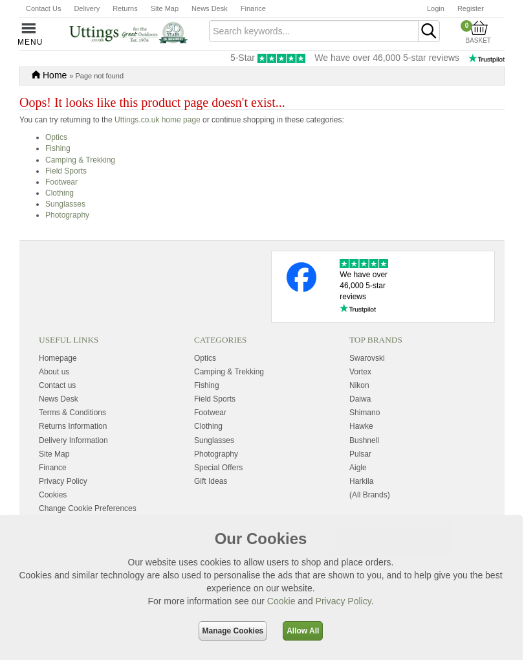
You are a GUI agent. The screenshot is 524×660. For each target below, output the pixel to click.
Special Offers (218, 467)
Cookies (53, 494)
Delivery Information (73, 440)
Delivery (87, 8)
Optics (56, 137)
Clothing (59, 193)
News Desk (209, 8)
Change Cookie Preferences (87, 508)
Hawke (361, 426)
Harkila (361, 481)
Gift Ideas (210, 481)
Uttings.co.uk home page (158, 119)
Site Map (165, 8)
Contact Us (43, 8)
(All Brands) (369, 494)
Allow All (303, 630)
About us (54, 371)
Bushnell (364, 440)
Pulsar (360, 454)
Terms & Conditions (72, 412)
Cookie (281, 601)
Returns (125, 8)
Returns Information (73, 426)
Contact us (57, 385)
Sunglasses (65, 204)
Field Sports (66, 171)
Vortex (360, 371)
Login (435, 8)
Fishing (58, 148)
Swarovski (367, 358)
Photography (67, 215)
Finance (253, 8)
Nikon (359, 385)
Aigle (358, 467)
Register (470, 8)
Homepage (58, 358)
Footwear (61, 182)
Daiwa (360, 399)
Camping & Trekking (80, 160)
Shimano (364, 412)
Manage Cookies (233, 630)
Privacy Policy (343, 601)
